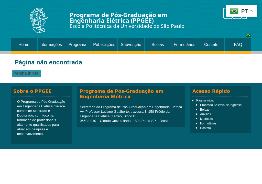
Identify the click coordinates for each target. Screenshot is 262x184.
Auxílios (205, 114)
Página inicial (26, 73)
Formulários (184, 44)
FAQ (238, 44)
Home (23, 44)
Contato (211, 44)
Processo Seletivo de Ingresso (221, 105)
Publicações (104, 44)
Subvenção (131, 44)
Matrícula (206, 119)
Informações (50, 44)
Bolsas (158, 44)
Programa (77, 44)
